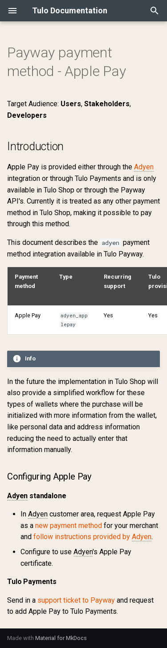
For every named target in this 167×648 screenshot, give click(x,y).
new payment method (68, 525)
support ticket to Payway (76, 600)
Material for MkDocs (61, 638)
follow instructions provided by (92, 536)
